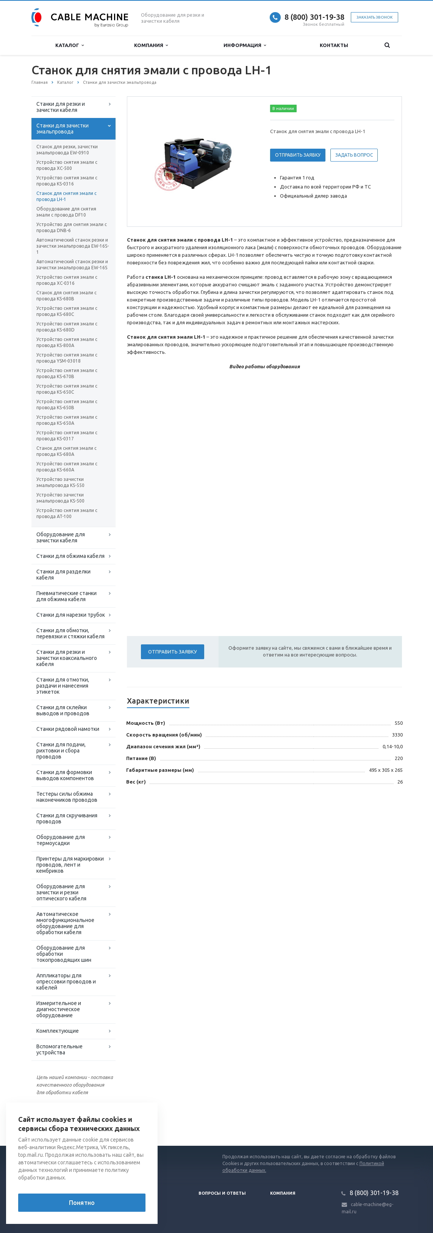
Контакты (334, 45)
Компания (151, 45)
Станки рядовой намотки (67, 729)
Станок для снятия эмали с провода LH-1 (66, 196)
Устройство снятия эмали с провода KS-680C (66, 311)
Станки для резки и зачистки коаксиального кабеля (66, 658)
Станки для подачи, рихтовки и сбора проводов (61, 750)
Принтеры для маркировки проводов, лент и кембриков (70, 865)
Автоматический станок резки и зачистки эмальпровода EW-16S (72, 264)
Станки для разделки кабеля (63, 575)
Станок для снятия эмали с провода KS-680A (66, 451)
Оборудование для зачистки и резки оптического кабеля (61, 892)
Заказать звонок (374, 17)
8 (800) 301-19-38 (314, 17)
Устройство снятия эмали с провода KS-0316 (66, 180)
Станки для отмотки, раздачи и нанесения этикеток (62, 686)
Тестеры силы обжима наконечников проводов (66, 797)
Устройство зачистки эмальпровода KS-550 (60, 482)
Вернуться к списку (56, 1121)
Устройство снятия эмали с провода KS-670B (66, 373)
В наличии (283, 108)
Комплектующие (57, 1031)
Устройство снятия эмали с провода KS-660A (66, 466)
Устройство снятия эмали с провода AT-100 (66, 513)
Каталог (69, 45)
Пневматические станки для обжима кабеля (66, 596)
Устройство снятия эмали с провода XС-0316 (66, 280)
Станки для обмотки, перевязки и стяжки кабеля (70, 633)
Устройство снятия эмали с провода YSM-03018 (66, 357)
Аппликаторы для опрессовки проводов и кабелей (66, 981)
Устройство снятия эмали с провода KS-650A (66, 420)
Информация (245, 45)
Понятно (82, 1202)
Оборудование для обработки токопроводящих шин (63, 954)
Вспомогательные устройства (59, 1049)
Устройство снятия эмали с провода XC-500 (66, 165)
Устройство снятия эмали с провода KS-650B (66, 404)
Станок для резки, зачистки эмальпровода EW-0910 (67, 149)
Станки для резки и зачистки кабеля (60, 107)
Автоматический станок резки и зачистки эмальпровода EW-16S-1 (72, 245)
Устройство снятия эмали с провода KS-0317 (66, 435)
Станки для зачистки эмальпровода (62, 129)
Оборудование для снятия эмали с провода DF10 (66, 211)
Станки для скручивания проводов (66, 818)
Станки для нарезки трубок (70, 615)
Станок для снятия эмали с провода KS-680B (66, 295)
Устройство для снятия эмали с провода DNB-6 (71, 227)
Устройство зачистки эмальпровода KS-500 (60, 497)
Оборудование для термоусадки (60, 840)
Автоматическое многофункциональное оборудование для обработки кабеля (65, 923)
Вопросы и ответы (222, 1193)
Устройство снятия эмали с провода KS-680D (66, 326)
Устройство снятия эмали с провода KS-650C (66, 388)
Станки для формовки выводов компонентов (65, 775)
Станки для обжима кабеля (70, 556)
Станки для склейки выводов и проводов (62, 710)
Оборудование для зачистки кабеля (60, 537)
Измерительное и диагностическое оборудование (58, 1009)
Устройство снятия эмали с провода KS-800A (66, 342)
